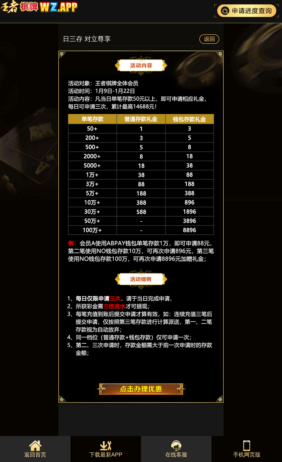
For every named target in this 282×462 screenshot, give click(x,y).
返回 (209, 39)
